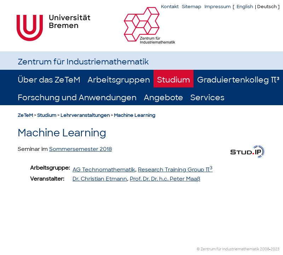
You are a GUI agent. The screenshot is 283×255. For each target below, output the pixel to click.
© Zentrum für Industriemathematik (228, 249)
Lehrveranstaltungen (85, 115)
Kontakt (170, 7)
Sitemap (191, 7)
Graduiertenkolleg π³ (238, 80)
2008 (264, 249)
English (245, 7)
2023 (275, 249)
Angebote (163, 97)
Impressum (217, 7)
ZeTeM (25, 115)
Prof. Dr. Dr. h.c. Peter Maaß (165, 178)
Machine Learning (134, 115)
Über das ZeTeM (49, 80)
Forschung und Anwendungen (77, 97)
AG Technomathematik (104, 169)
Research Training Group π (175, 169)
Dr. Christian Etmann (100, 178)
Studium (173, 80)
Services (207, 97)
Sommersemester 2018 (80, 149)
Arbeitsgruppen (118, 80)
